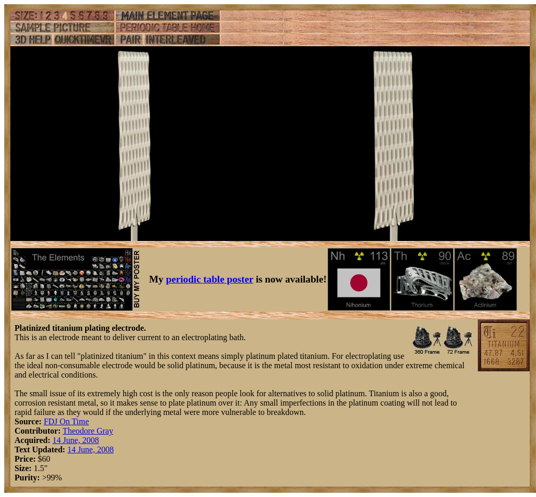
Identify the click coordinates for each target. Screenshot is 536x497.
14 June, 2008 (75, 440)
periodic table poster (209, 279)
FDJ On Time (66, 421)
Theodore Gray (88, 430)
